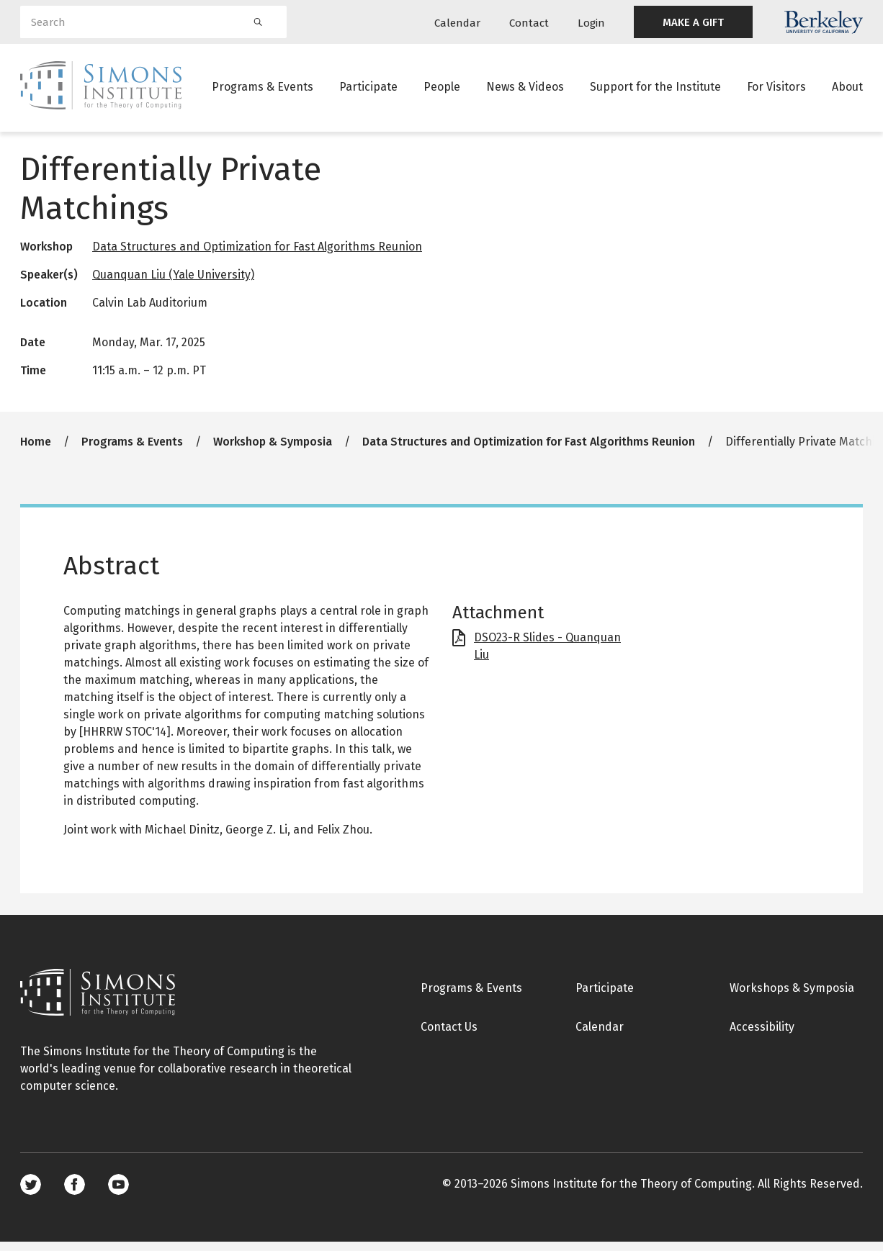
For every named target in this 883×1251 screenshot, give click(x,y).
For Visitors (776, 89)
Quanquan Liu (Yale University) (173, 284)
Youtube (118, 1193)
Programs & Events (262, 89)
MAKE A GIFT (693, 22)
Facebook (74, 1193)
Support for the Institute (655, 89)
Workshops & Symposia (792, 997)
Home (35, 451)
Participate (368, 89)
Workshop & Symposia (272, 451)
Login (591, 23)
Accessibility (762, 1036)
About (847, 89)
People (441, 89)
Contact (529, 23)
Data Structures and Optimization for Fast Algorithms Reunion (257, 256)
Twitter (30, 1193)
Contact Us (449, 1036)
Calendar (457, 23)
